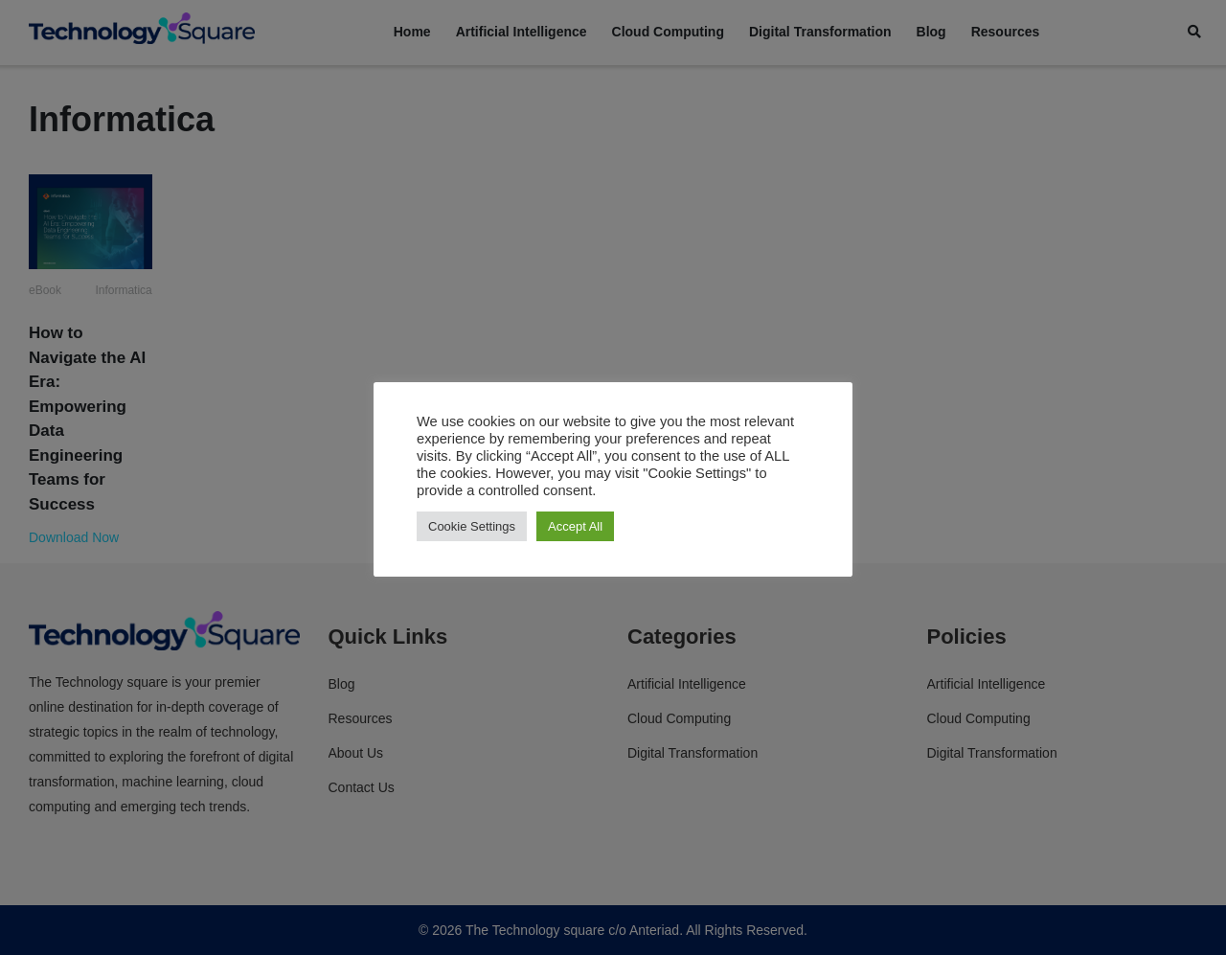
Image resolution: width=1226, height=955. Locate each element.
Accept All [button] (575, 526)
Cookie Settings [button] (471, 526)
